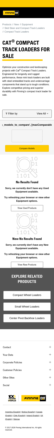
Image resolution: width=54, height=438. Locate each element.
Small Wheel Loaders (27, 306)
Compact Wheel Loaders (27, 295)
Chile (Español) (19, 416)
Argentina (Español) (12, 412)
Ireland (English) (33, 416)
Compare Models (27, 148)
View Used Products (27, 208)
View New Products (27, 264)
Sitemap (16, 419)
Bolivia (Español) (28, 412)
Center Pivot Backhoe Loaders (26, 318)
